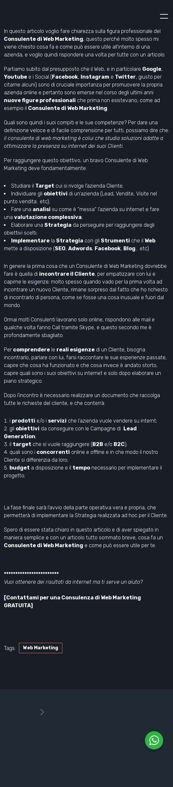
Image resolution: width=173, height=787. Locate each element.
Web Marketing (40, 648)
